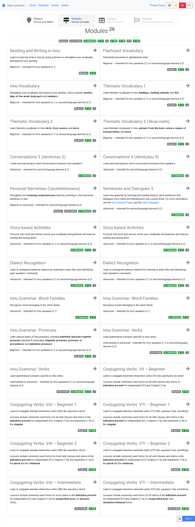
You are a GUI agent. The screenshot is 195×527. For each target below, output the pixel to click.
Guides (65, 5)
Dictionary (43, 5)
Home (33, 5)
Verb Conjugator (150, 202)
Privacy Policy (157, 5)
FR (189, 5)
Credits (55, 5)
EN (182, 5)
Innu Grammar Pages (122, 202)
